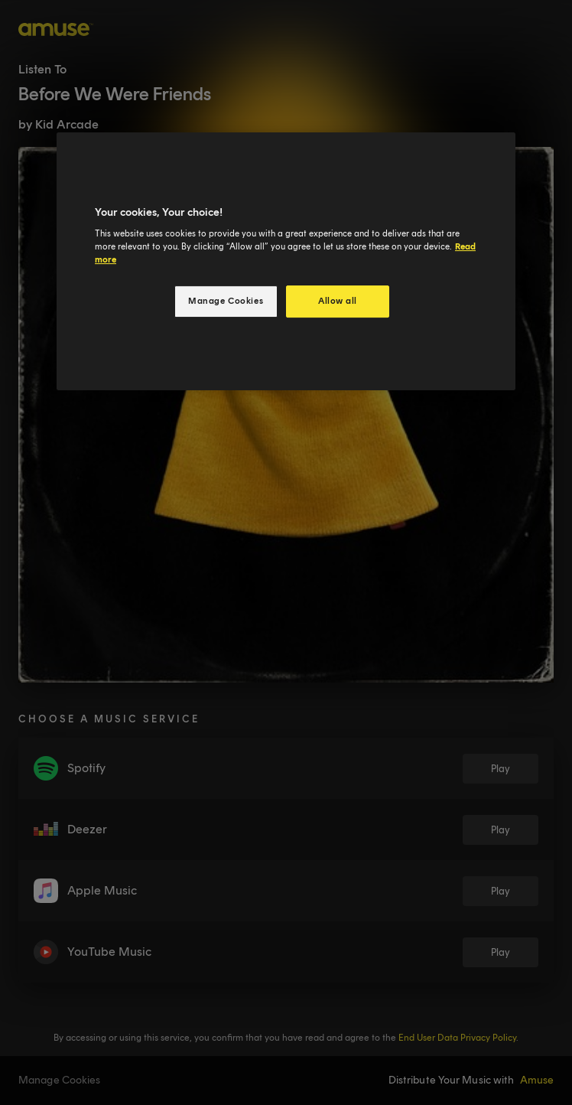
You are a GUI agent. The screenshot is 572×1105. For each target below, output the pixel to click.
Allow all (337, 300)
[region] (286, 261)
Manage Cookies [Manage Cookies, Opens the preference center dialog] (225, 300)
